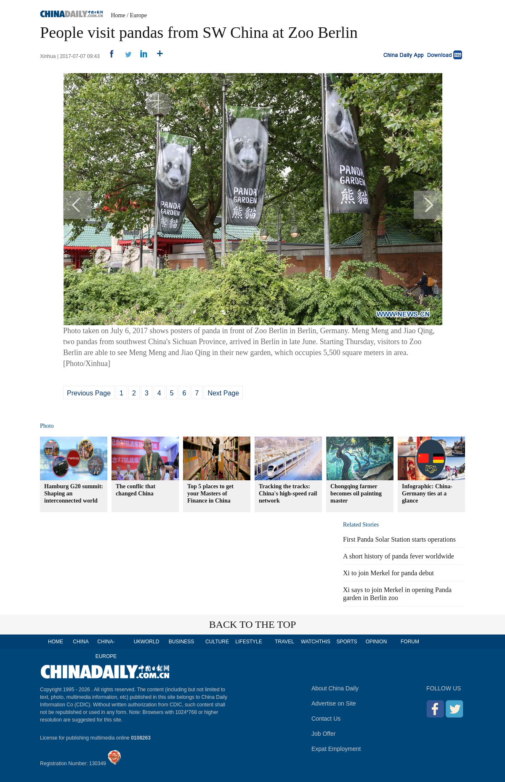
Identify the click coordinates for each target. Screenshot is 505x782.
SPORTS (346, 642)
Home (118, 15)
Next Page (223, 393)
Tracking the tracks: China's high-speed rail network (288, 493)
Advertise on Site (333, 703)
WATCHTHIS (315, 642)
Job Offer (323, 733)
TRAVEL (284, 642)
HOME (55, 642)
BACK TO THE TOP (252, 624)
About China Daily (335, 688)
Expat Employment (336, 748)
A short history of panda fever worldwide (398, 556)
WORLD (150, 642)
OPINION (376, 642)
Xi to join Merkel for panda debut (388, 573)
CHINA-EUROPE (106, 649)
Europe (138, 15)
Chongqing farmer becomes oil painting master (356, 493)
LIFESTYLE (248, 642)
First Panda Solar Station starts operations (399, 539)
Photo (47, 426)
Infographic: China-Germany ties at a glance (427, 493)
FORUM (410, 642)
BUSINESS (181, 642)
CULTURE (217, 642)
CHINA (80, 642)
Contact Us (325, 718)
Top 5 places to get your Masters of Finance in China (210, 493)
